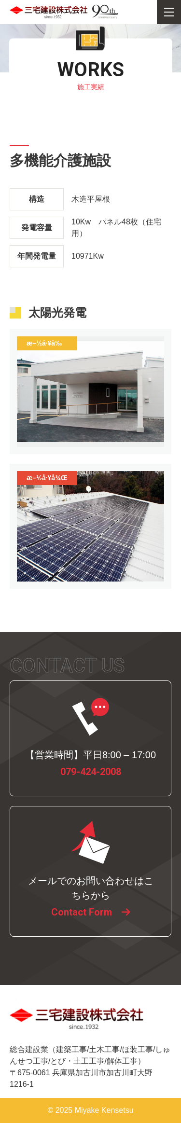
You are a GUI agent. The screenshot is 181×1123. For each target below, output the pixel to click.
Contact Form (81, 912)
